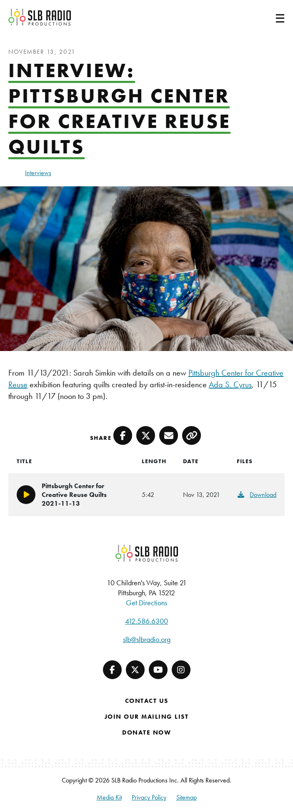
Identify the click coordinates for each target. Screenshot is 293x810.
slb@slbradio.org (146, 639)
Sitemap (186, 797)
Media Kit (109, 797)
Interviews (38, 172)
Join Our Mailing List (147, 716)
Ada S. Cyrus (230, 384)
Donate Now (146, 732)
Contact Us (146, 701)
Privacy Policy (149, 797)
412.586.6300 (146, 621)
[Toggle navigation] (270, 17)
